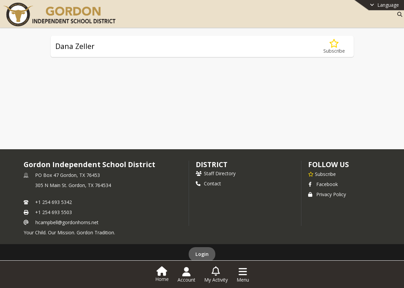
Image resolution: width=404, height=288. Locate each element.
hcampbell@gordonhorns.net (67, 222)
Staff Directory (216, 173)
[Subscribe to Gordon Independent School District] (322, 174)
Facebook (323, 184)
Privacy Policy (327, 194)
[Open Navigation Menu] (243, 274)
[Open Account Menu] (186, 274)
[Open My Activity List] (216, 274)
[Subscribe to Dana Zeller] (334, 46)
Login (202, 254)
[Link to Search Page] (398, 14)
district (211, 164)
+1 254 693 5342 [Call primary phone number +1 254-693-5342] (53, 202)
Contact (208, 183)
